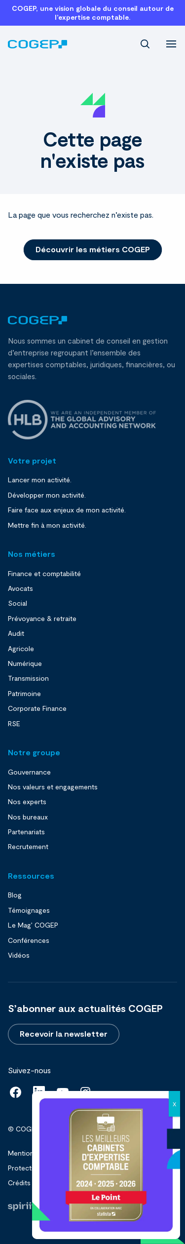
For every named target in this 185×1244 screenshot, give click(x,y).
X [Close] (174, 1103)
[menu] (171, 43)
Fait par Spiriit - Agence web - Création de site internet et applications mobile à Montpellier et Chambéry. (21, 1206)
